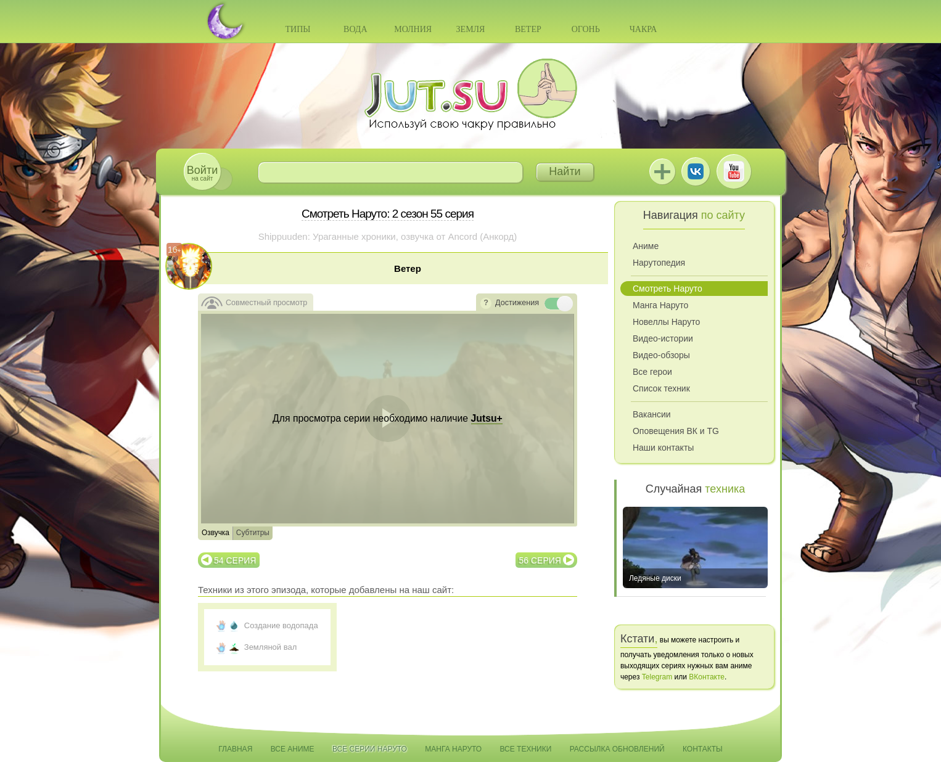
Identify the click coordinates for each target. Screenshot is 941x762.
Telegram (657, 677)
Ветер (528, 29)
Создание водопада (281, 625)
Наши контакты (663, 448)
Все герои (652, 372)
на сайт (202, 173)
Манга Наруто (660, 305)
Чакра (643, 29)
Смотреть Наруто (667, 288)
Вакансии (652, 414)
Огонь (586, 29)
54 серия (235, 560)
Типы (297, 29)
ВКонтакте (695, 171)
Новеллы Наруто (666, 322)
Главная (235, 749)
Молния (413, 29)
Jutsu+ (662, 171)
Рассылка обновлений (617, 749)
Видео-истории (663, 338)
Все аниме (292, 749)
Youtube (734, 171)
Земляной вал (270, 647)
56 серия (540, 560)
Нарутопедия (659, 263)
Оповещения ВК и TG (676, 431)
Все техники (525, 749)
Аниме (646, 246)
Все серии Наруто (369, 749)
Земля (470, 29)
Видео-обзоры (661, 355)
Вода (355, 29)
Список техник (661, 388)
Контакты (703, 749)
